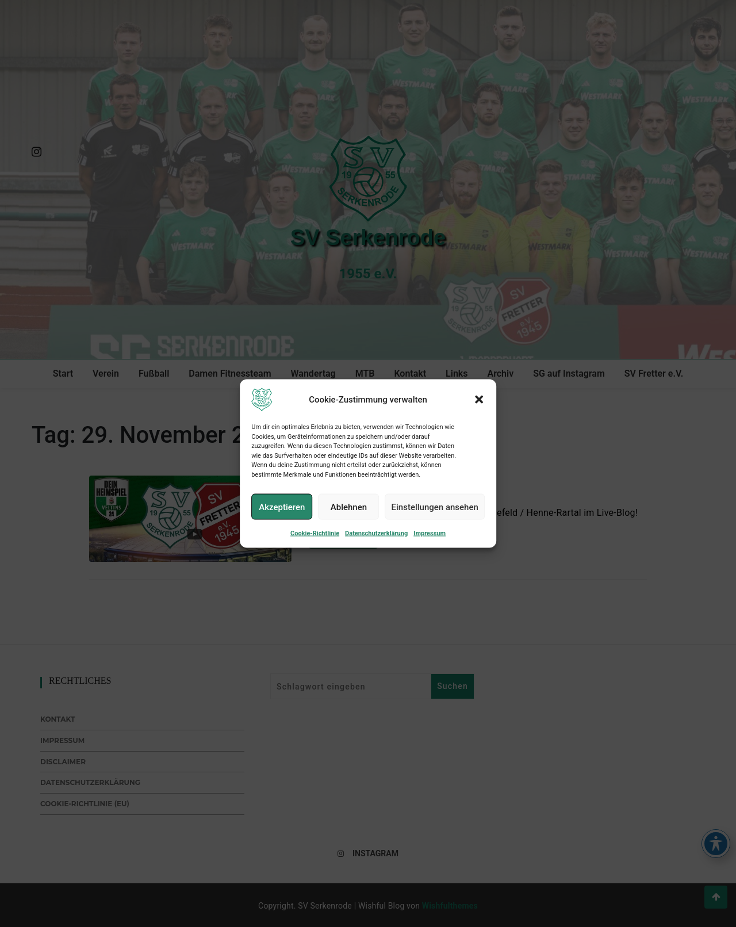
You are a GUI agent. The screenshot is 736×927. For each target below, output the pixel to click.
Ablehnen (349, 517)
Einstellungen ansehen (435, 517)
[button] (479, 410)
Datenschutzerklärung (376, 544)
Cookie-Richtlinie (314, 544)
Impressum (429, 544)
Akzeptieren (282, 517)
